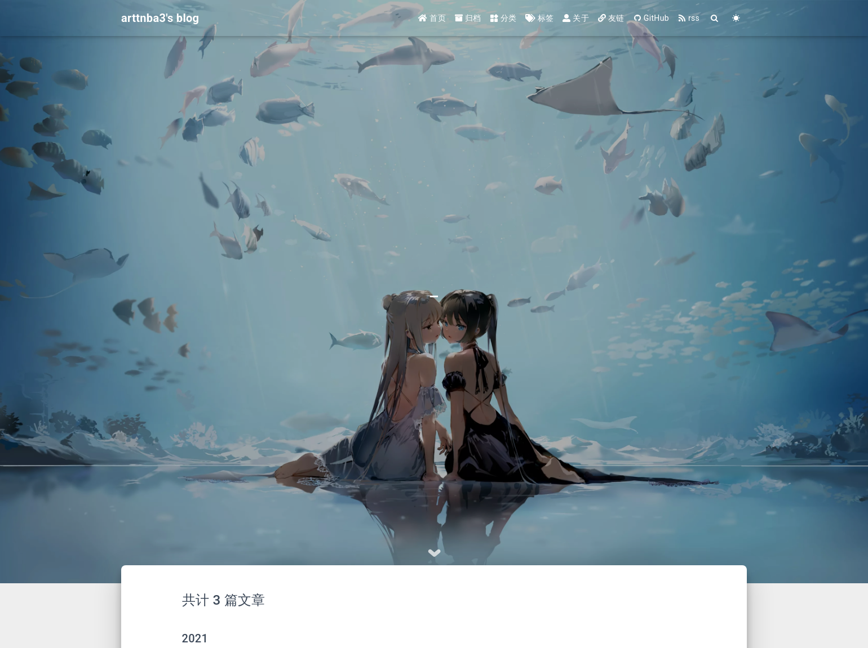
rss (688, 18)
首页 (432, 18)
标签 (539, 18)
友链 (611, 18)
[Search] (714, 18)
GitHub (651, 18)
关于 (576, 18)
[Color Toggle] (736, 18)
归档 (468, 18)
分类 (503, 18)
